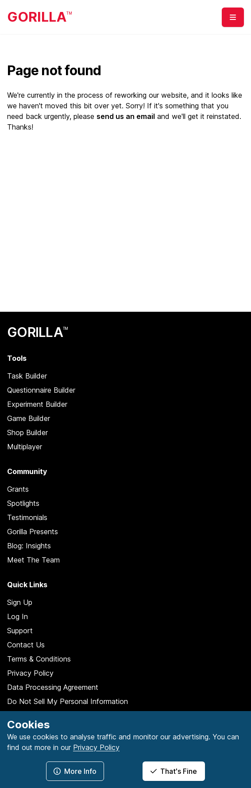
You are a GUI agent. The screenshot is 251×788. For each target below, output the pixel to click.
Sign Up (19, 602)
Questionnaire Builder (41, 390)
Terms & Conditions (39, 658)
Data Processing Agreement (52, 687)
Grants (18, 489)
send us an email (126, 116)
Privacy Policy (30, 673)
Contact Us (26, 644)
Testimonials (27, 517)
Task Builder (27, 375)
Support (20, 630)
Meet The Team (33, 559)
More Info (75, 771)
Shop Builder (27, 432)
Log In (17, 616)
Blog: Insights (29, 545)
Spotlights (23, 503)
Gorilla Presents (32, 531)
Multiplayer (24, 446)
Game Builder (28, 418)
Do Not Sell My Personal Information (67, 701)
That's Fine (174, 771)
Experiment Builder (37, 404)
